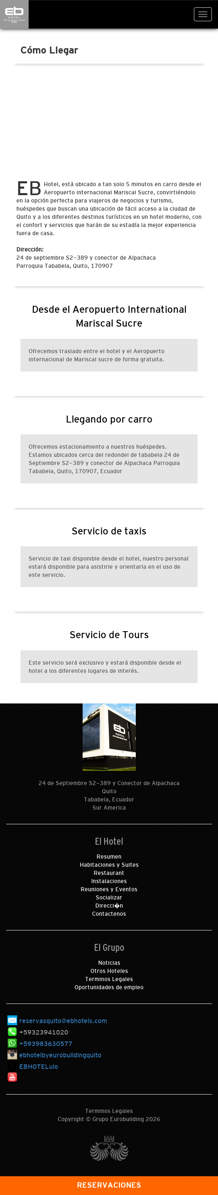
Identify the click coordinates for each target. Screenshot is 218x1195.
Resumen (109, 856)
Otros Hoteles (109, 971)
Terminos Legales (109, 979)
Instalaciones (109, 881)
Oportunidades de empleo (109, 987)
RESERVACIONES (109, 1185)
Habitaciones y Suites (109, 864)
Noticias (109, 962)
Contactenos (109, 913)
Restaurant (109, 873)
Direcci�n (109, 905)
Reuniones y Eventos (109, 889)
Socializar (109, 897)
